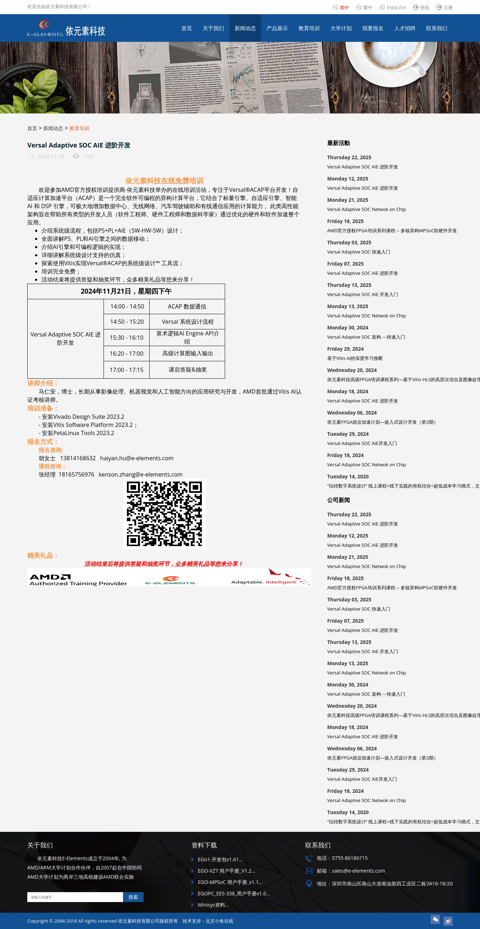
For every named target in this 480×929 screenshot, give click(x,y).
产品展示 (277, 28)
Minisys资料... (213, 904)
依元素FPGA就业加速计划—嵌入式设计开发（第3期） (382, 422)
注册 (448, 7)
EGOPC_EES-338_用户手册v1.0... (234, 893)
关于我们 (213, 28)
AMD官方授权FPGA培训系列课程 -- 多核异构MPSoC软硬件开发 (392, 230)
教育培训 (309, 28)
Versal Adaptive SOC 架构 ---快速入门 (366, 337)
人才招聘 (404, 28)
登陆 (424, 7)
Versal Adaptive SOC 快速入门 (358, 252)
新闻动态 (245, 28)
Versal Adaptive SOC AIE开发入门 (362, 443)
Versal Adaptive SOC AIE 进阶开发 (362, 166)
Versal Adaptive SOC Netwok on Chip (366, 209)
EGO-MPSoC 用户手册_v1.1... (230, 882)
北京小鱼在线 (219, 921)
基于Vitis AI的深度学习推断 (355, 358)
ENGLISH (396, 7)
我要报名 (373, 28)
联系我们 (436, 28)
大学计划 (341, 28)
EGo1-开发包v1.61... (220, 859)
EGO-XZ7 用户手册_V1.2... (226, 870)
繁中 (368, 7)
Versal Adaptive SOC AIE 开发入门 (362, 294)
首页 (187, 28)
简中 (344, 7)
